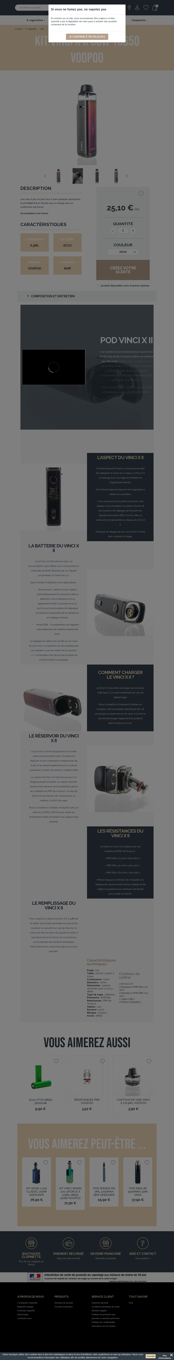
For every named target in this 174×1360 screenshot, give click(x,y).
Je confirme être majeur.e (87, 36)
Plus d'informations (164, 1356)
